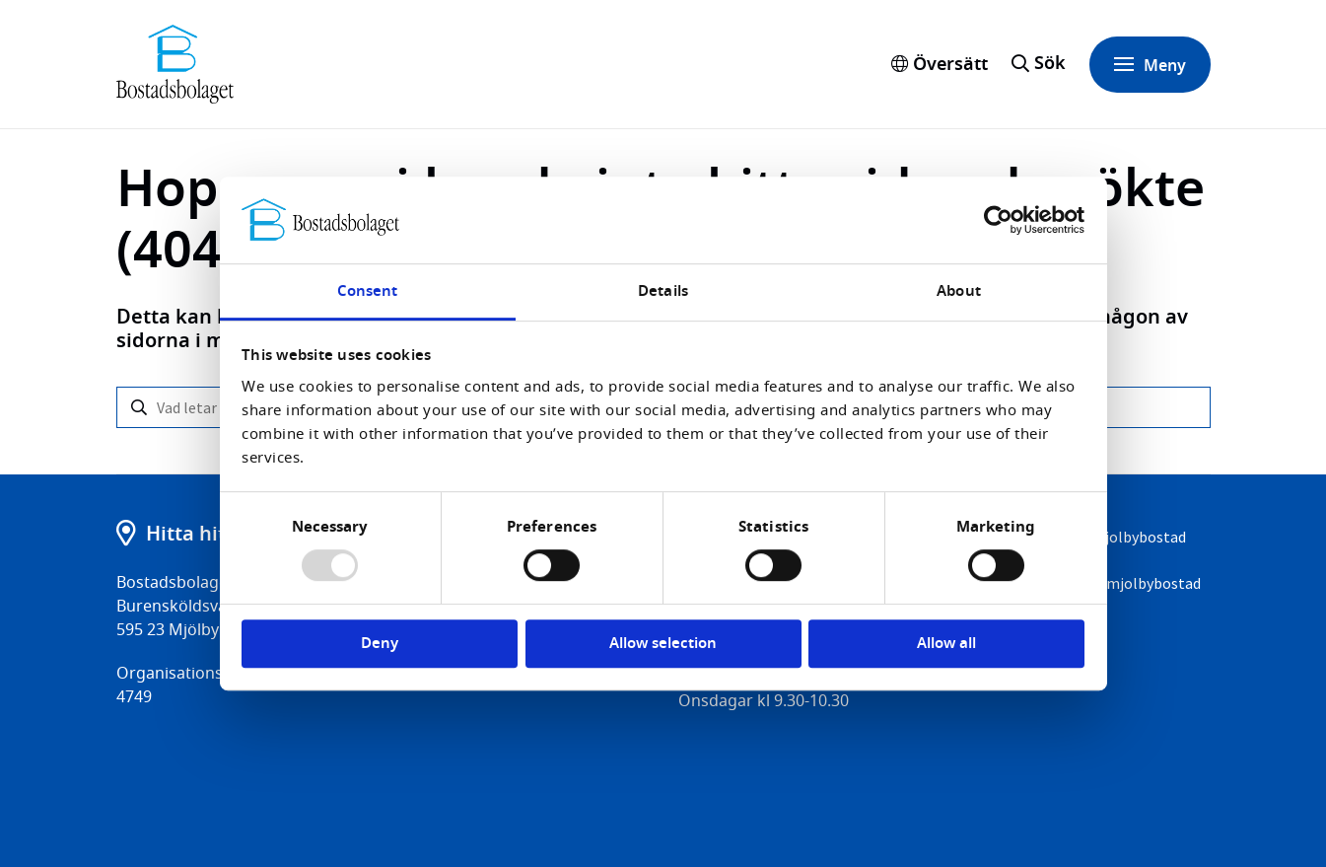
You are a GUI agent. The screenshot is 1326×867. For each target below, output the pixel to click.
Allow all (946, 643)
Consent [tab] (367, 291)
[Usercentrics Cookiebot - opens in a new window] (998, 220)
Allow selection (663, 643)
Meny (1150, 64)
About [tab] (959, 291)
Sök (1050, 63)
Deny (379, 643)
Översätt (939, 64)
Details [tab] (663, 291)
